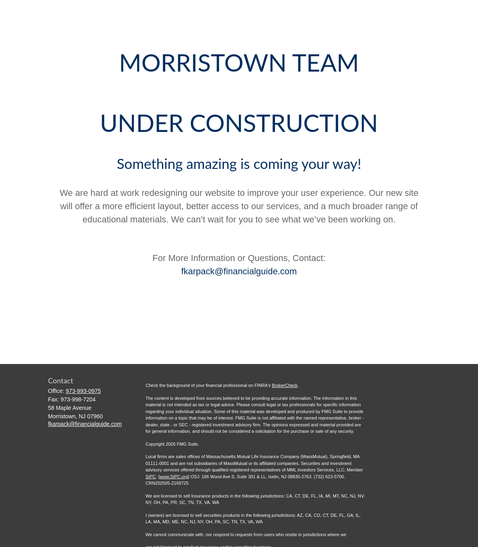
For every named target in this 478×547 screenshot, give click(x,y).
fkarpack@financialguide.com (239, 271)
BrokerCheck (285, 385)
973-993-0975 (83, 391)
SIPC (151, 476)
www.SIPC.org (174, 476)
